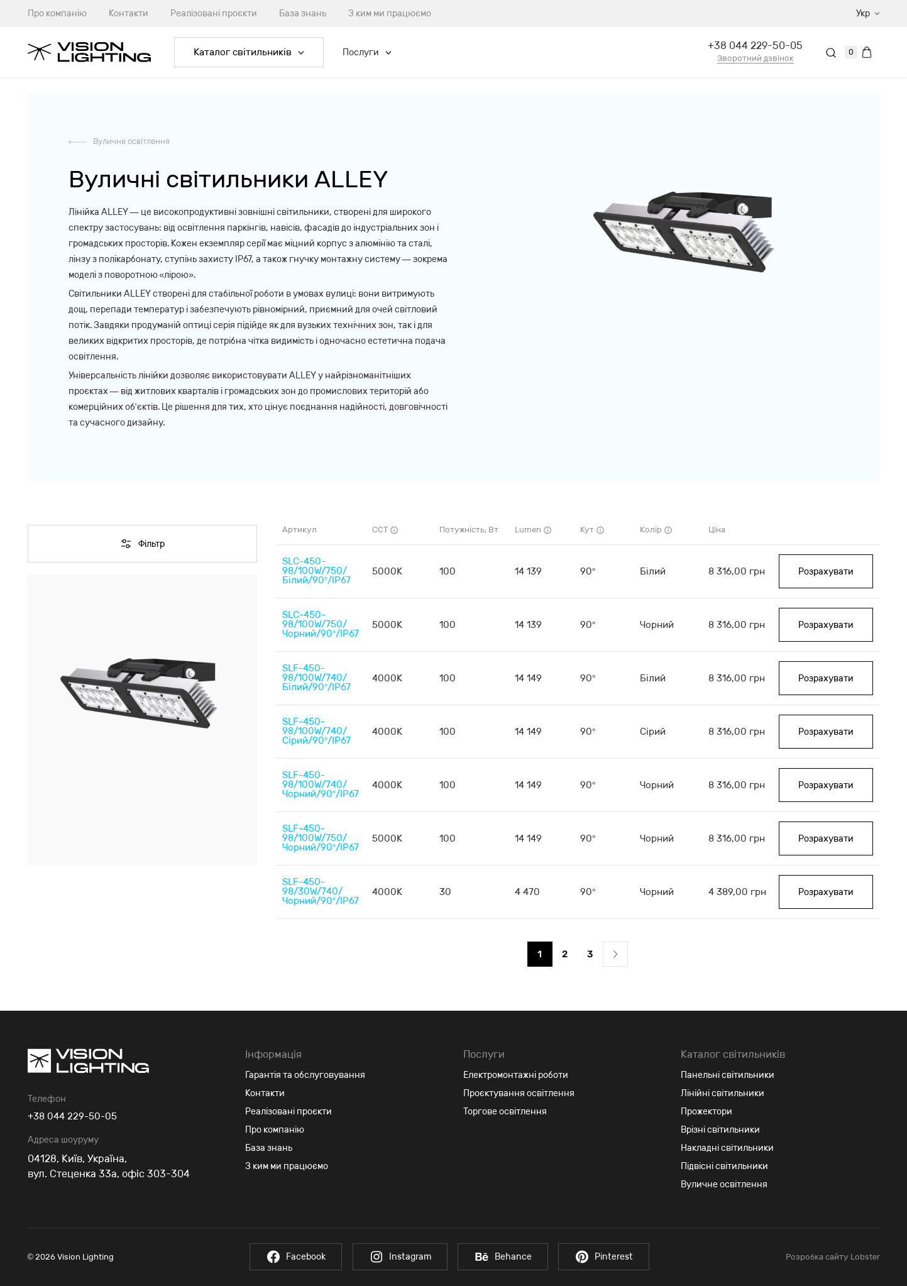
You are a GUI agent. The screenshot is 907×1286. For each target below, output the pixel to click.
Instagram (397, 1257)
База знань (302, 13)
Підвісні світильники (724, 1166)
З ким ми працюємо (389, 13)
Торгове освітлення (505, 1111)
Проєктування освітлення (518, 1093)
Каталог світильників (249, 52)
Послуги (367, 52)
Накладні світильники (727, 1148)
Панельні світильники (727, 1075)
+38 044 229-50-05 (755, 46)
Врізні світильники (720, 1129)
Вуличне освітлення (131, 141)
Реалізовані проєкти (213, 13)
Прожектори (706, 1111)
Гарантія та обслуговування (305, 1075)
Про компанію (57, 13)
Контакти (128, 13)
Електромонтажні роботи (515, 1075)
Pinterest (612, 1257)
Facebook (287, 1257)
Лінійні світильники (722, 1093)
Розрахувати (826, 571)
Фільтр (142, 543)
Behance (505, 1257)
